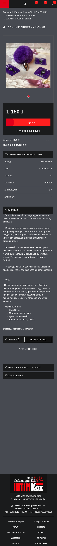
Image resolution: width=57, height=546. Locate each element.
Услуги (15, 527)
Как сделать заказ (16, 532)
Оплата (15, 543)
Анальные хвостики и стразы (20, 15)
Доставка (15, 538)
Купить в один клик (28, 131)
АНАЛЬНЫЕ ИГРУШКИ (36, 12)
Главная (7, 12)
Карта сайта (41, 543)
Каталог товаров (16, 521)
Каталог (18, 12)
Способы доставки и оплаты (18, 329)
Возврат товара (41, 521)
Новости (41, 527)
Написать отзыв (38, 339)
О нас (41, 532)
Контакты (41, 538)
